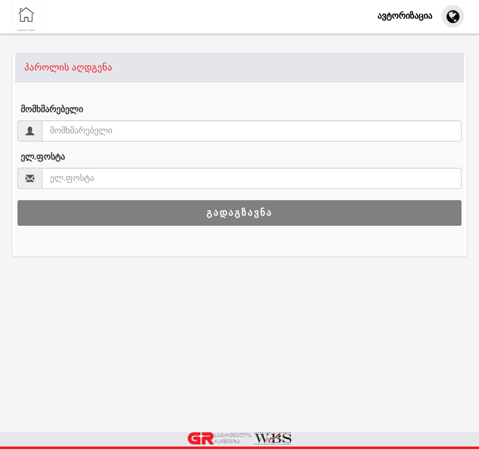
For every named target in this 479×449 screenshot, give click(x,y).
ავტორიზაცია (404, 16)
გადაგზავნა (239, 213)
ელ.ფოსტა (43, 157)
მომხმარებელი (52, 109)
